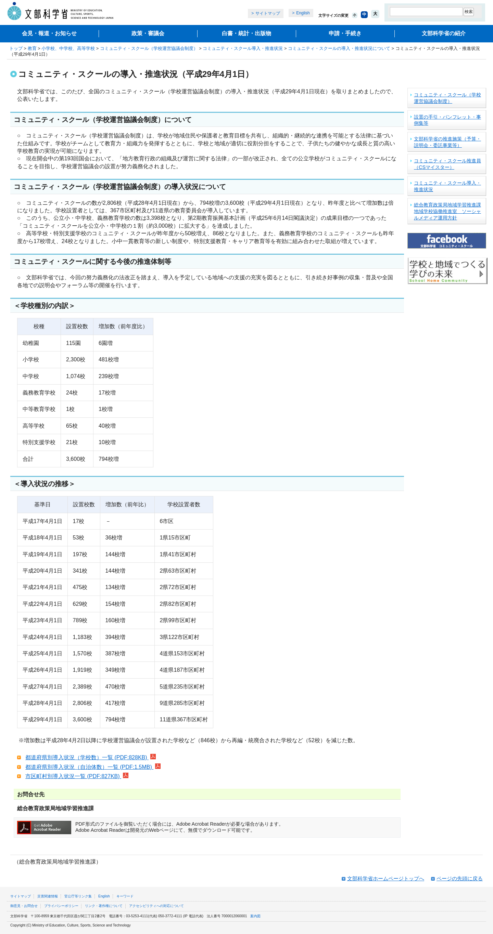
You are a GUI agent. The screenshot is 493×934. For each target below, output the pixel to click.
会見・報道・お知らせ (49, 33)
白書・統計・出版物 (246, 33)
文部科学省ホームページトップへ (385, 878)
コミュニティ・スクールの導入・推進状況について (339, 48)
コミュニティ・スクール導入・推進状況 (243, 48)
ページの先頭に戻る (460, 878)
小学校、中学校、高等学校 (68, 48)
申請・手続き (345, 33)
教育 (32, 48)
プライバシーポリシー (61, 906)
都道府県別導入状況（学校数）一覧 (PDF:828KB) (90, 757)
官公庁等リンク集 (78, 896)
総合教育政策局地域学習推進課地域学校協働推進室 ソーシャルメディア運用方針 (447, 211)
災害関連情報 (47, 896)
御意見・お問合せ (24, 906)
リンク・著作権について (104, 906)
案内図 (255, 916)
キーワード (125, 896)
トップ (16, 48)
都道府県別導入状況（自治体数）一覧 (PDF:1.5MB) (93, 767)
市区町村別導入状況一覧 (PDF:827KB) (76, 776)
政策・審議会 (147, 33)
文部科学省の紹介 (444, 33)
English (302, 13)
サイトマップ (267, 13)
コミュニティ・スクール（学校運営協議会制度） (149, 48)
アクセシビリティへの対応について (156, 906)
